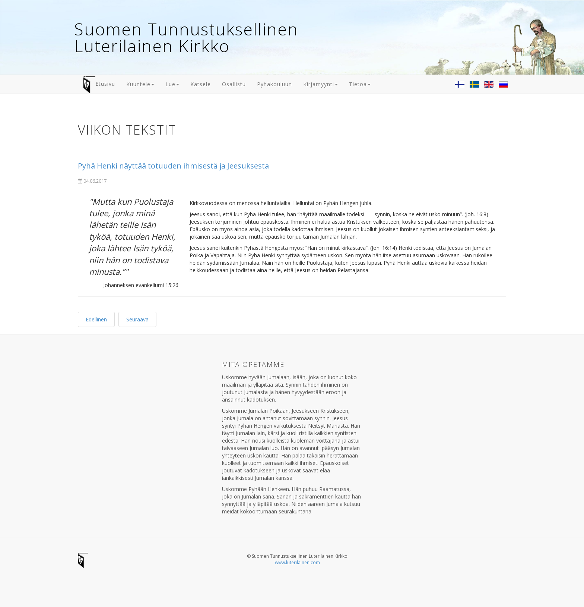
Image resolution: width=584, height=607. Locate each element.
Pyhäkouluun (274, 84)
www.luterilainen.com (297, 562)
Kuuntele (140, 84)
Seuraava (137, 319)
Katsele (200, 84)
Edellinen (96, 319)
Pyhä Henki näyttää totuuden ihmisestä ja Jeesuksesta (173, 166)
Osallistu (234, 84)
